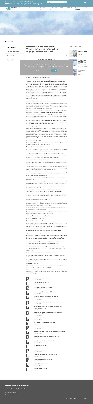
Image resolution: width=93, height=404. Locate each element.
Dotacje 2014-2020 (41, 8)
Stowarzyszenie (23, 8)
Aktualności (32, 7)
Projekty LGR (50, 8)
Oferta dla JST (10, 59)
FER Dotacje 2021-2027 (66, 8)
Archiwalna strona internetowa (13, 394)
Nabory (57, 8)
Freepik (75, 398)
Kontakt (85, 7)
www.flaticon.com (84, 398)
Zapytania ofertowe (77, 8)
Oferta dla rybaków (11, 47)
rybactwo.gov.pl (35, 4)
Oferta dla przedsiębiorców (13, 51)
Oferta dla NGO (10, 55)
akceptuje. (54, 70)
